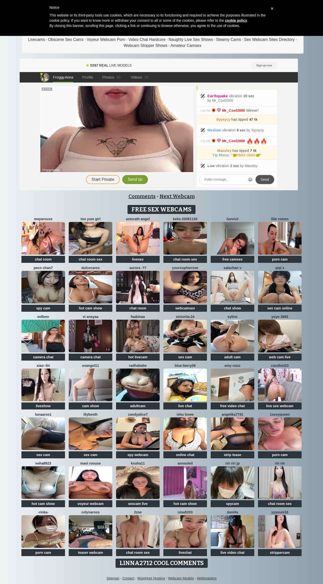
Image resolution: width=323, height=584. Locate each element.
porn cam (280, 259)
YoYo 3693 (279, 317)
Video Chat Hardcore (146, 39)
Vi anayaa (90, 317)
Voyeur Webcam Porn (106, 39)
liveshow (43, 406)
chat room (43, 259)
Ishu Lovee (185, 414)
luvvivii (232, 219)
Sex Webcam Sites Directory (269, 39)
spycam (232, 504)
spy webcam (138, 455)
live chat (185, 406)
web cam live (279, 357)
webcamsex (185, 308)
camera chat (43, 357)
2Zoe (138, 512)
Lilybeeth (90, 414)
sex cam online (279, 308)
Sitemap (112, 578)
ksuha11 (138, 463)
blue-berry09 (185, 366)
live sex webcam (280, 406)
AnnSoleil (185, 463)
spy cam (43, 308)
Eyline (233, 317)
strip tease (232, 455)
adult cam (232, 357)
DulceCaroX (90, 268)
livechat (185, 553)
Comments (142, 196)
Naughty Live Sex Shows (191, 39)
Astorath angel (138, 219)
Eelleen (43, 317)
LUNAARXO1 (43, 414)
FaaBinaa (138, 317)
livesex (138, 259)
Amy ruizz (233, 366)
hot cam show (90, 308)
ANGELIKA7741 (232, 414)
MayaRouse (43, 219)
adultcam (137, 406)
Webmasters (206, 578)
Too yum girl (90, 219)
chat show (232, 308)
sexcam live (138, 504)
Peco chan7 (43, 268)
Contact (128, 578)
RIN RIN (280, 463)
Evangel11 (90, 366)
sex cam (185, 357)
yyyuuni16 (279, 512)
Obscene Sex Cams (65, 39)
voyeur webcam (90, 504)
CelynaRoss (90, 512)
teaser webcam (90, 553)
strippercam (280, 553)
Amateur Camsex (186, 45)
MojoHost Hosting (151, 578)
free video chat (232, 406)
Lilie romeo (279, 219)
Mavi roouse (90, 463)
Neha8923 (43, 463)
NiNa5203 (185, 512)
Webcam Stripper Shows (146, 45)
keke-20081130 (185, 219)
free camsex (232, 259)
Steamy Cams (228, 39)
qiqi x (279, 268)
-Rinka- (43, 512)
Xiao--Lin (43, 366)
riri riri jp (232, 463)
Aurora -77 (137, 268)
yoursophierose (185, 268)
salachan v (233, 268)
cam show (90, 406)
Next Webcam (177, 196)
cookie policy (236, 20)
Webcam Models (181, 578)
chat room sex (90, 259)
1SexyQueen (280, 414)
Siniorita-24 (185, 317)
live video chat (232, 553)
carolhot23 (280, 366)
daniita (232, 512)
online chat (185, 455)
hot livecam (137, 357)
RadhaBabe (138, 366)
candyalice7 (138, 414)
